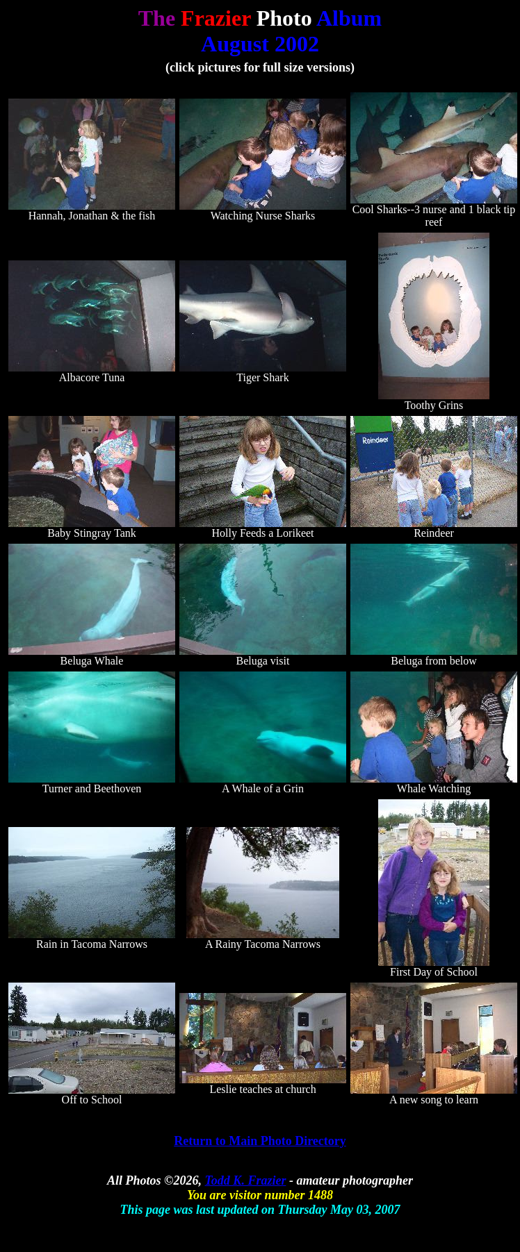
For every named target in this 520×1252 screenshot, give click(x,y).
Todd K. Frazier (245, 1180)
